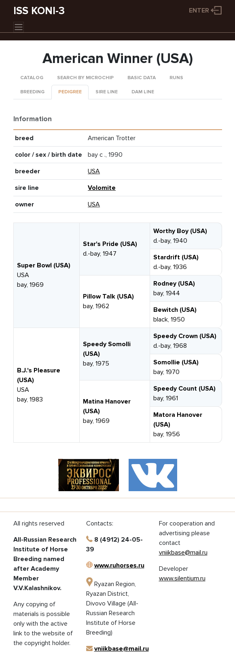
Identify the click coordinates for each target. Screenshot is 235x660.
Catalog (31, 78)
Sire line (106, 92)
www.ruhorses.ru (119, 565)
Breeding (32, 92)
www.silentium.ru (182, 578)
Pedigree (70, 92)
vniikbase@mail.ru (121, 649)
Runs (176, 78)
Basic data (141, 78)
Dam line (142, 92)
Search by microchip (85, 78)
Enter (199, 10)
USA (94, 171)
